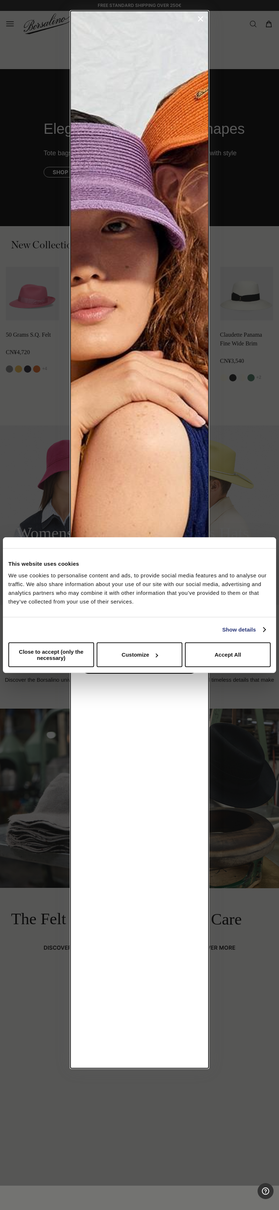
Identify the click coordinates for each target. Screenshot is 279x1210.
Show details (239, 629)
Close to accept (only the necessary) (51, 654)
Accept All (228, 655)
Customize (140, 655)
